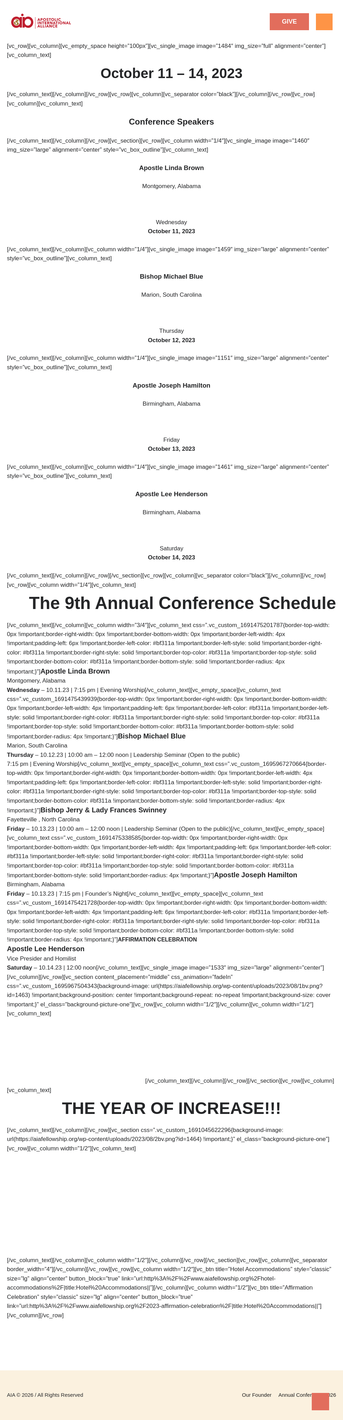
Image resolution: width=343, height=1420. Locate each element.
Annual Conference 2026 (307, 1395)
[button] (289, 21)
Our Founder (256, 1395)
